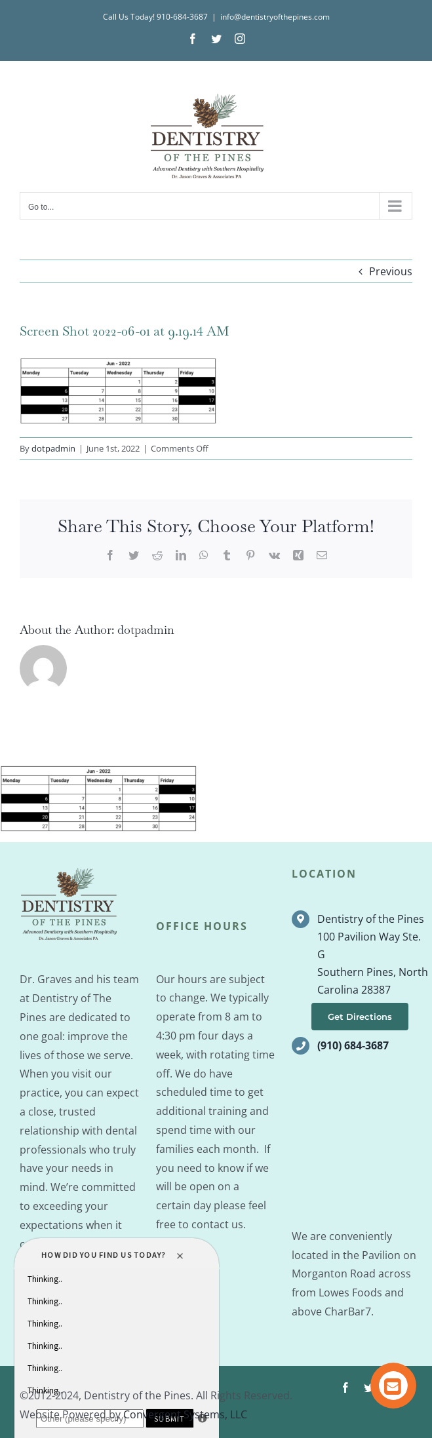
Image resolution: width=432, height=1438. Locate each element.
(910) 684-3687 (353, 1045)
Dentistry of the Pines (370, 919)
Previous (390, 271)
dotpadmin (53, 448)
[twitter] (369, 1387)
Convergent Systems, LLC (185, 1414)
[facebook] (345, 1387)
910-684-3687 (182, 16)
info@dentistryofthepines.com (275, 16)
